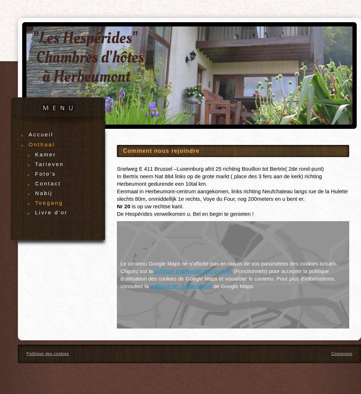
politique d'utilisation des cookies (193, 271)
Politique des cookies (47, 353)
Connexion (341, 353)
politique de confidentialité (181, 286)
